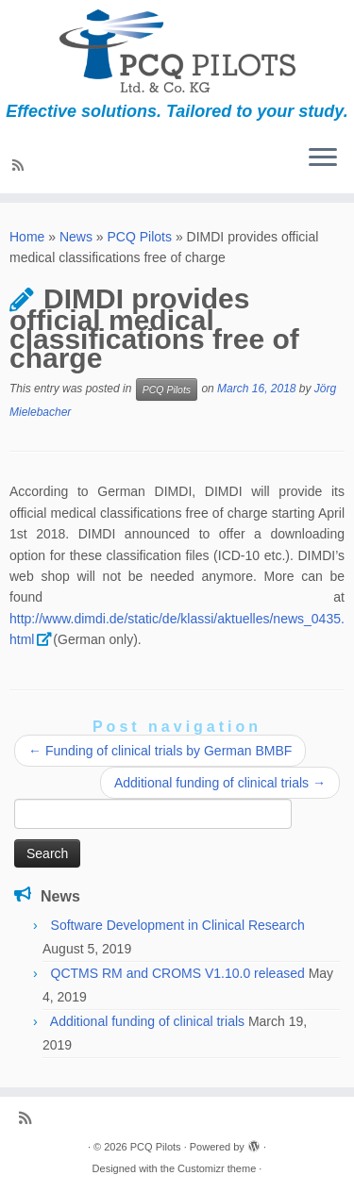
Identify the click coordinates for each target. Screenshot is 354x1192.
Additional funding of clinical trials (220, 782)
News (76, 236)
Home (26, 236)
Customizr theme (216, 1168)
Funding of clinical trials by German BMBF (160, 750)
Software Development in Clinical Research (178, 925)
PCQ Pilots (140, 236)
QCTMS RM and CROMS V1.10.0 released (178, 973)
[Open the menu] (323, 159)
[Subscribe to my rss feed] (20, 165)
